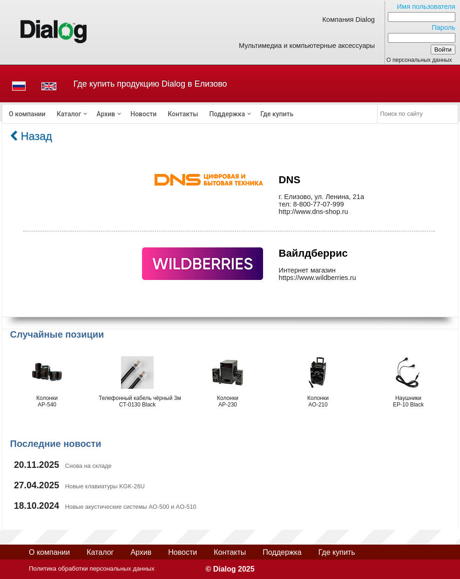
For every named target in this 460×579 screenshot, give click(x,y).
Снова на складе (88, 465)
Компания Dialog (348, 19)
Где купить (276, 114)
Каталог (69, 114)
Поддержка (227, 114)
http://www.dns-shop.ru (313, 211)
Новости (143, 114)
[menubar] (190, 114)
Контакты (183, 114)
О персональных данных (419, 60)
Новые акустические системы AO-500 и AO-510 (130, 506)
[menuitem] (27, 114)
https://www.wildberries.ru (317, 277)
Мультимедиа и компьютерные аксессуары (307, 45)
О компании (27, 114)
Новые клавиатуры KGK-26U (105, 486)
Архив (105, 114)
